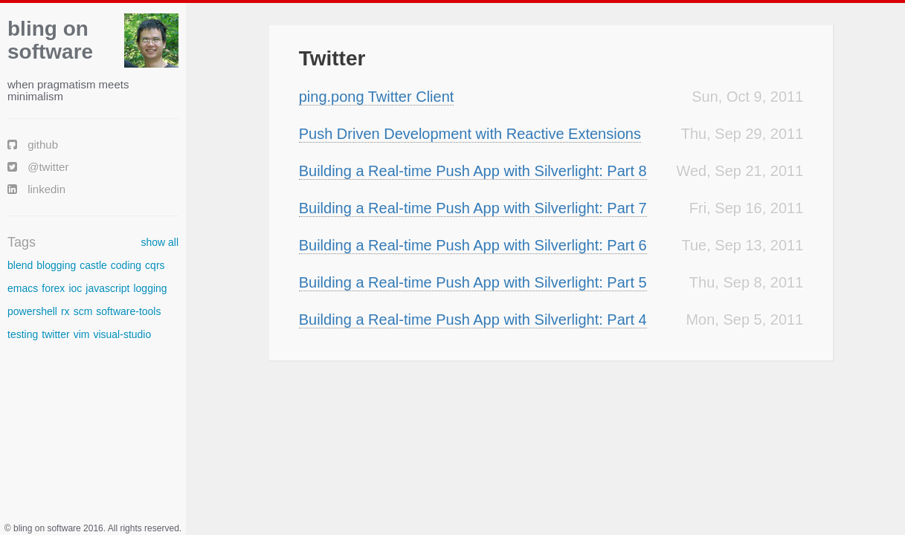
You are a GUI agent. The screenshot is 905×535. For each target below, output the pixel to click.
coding (126, 265)
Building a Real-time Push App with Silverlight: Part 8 (473, 171)
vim (82, 334)
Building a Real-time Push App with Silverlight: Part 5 (473, 282)
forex (53, 288)
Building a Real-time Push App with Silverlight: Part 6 (473, 245)
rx (65, 311)
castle (93, 265)
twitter (55, 334)
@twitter (37, 166)
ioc (75, 288)
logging (150, 288)
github (32, 144)
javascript (107, 288)
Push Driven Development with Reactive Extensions (470, 134)
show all (159, 242)
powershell (32, 311)
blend (20, 265)
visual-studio (122, 334)
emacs (22, 288)
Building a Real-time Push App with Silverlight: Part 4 (473, 319)
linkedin (36, 189)
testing (22, 334)
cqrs (154, 265)
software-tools (128, 311)
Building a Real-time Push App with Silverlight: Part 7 (473, 208)
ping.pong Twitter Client (376, 96)
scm (83, 311)
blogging (56, 265)
